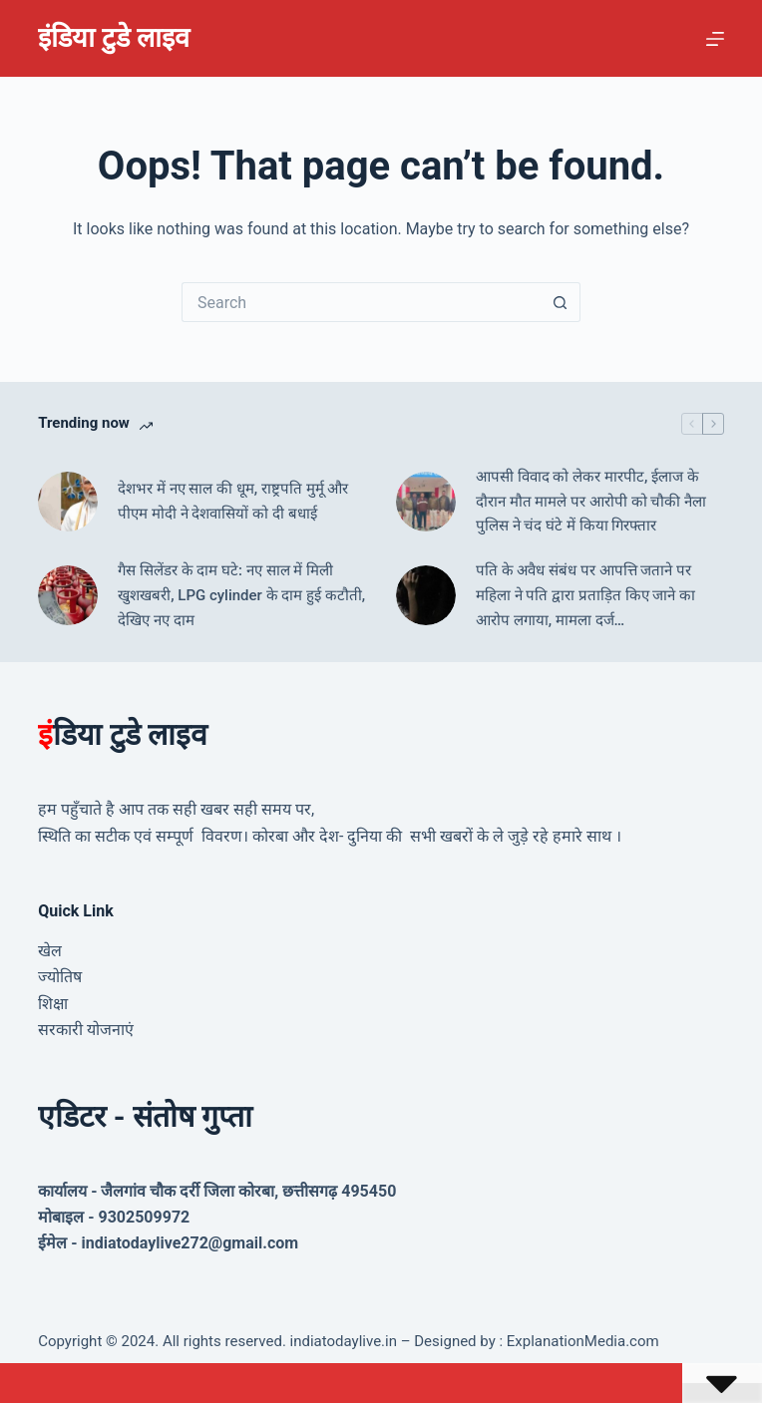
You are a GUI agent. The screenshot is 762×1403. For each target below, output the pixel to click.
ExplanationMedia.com (581, 1341)
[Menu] (715, 39)
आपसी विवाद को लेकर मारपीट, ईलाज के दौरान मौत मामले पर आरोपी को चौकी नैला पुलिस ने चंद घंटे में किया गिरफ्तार (591, 501)
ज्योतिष (60, 976)
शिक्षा (53, 1003)
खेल (50, 950)
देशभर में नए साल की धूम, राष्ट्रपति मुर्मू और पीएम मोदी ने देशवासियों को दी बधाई (233, 501)
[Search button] (560, 302)
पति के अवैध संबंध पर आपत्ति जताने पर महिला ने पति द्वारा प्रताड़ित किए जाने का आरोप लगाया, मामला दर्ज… (585, 595)
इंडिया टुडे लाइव (113, 38)
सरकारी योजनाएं (86, 1029)
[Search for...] (361, 302)
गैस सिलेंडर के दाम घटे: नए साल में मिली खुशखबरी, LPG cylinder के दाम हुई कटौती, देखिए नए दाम (241, 595)
